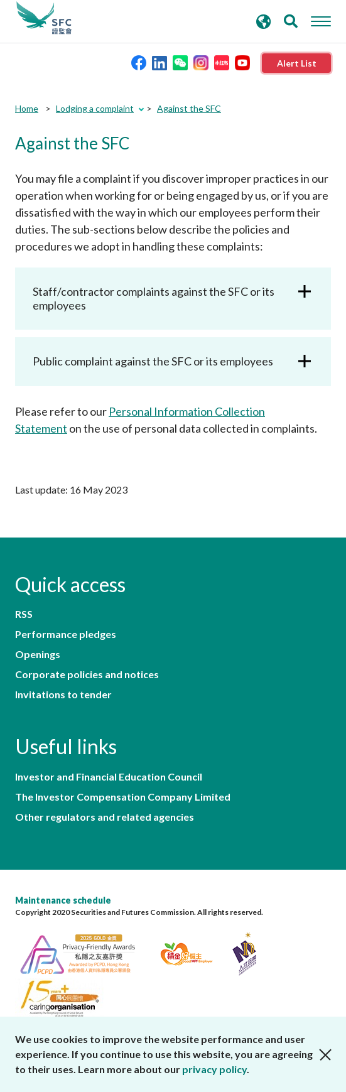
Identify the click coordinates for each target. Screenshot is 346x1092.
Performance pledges (65, 634)
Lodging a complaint (95, 108)
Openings (37, 654)
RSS (24, 614)
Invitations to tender (63, 694)
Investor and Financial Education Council (108, 777)
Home (26, 108)
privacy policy (214, 1069)
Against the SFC (189, 108)
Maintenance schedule (63, 900)
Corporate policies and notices (87, 674)
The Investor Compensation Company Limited (122, 797)
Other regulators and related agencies (104, 817)
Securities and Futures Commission (44, 18)
